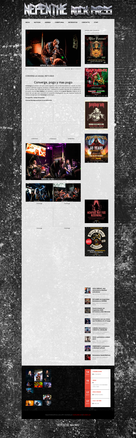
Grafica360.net (77, 415)
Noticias (37, 22)
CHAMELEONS (97, 371)
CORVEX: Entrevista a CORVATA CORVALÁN (100, 329)
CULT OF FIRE (97, 401)
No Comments (76, 69)
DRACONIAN (97, 392)
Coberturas (59, 22)
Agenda (48, 22)
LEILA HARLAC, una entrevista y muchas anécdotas (100, 290)
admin (67, 69)
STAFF (96, 22)
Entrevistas (72, 22)
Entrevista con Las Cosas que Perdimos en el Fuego (101, 320)
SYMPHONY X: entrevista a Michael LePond (101, 347)
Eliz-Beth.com (87, 415)
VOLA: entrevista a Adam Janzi (101, 338)
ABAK (94, 380)
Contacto (86, 22)
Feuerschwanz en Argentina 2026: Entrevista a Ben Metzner (101, 310)
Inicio (28, 22)
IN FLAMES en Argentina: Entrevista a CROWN (101, 300)
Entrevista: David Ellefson (101, 355)
